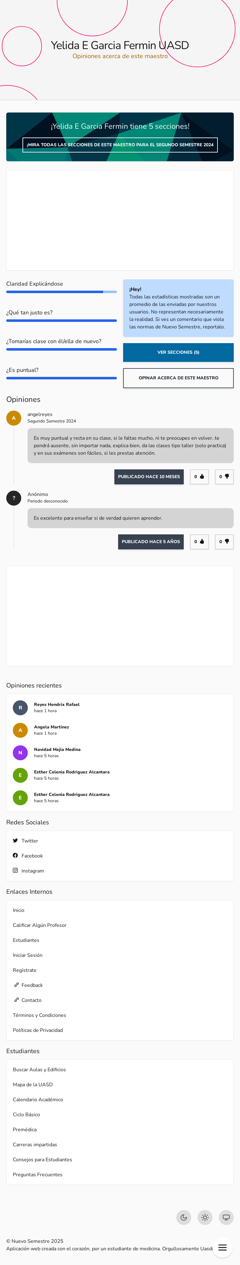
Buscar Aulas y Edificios (39, 1069)
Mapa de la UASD (33, 1084)
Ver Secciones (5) (178, 352)
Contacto (27, 1000)
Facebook (28, 855)
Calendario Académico (38, 1099)
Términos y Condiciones (39, 1015)
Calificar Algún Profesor (40, 925)
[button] (222, 1248)
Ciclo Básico (26, 1114)
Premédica (25, 1129)
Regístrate (25, 970)
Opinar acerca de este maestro (178, 378)
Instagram (28, 870)
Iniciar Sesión (27, 955)
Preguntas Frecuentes (37, 1174)
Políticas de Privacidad (38, 1030)
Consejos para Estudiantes (42, 1159)
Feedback (28, 985)
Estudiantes (26, 940)
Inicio (18, 910)
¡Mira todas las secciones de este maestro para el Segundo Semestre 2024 (120, 145)
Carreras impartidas (35, 1144)
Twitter (25, 840)
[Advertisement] (120, 220)
